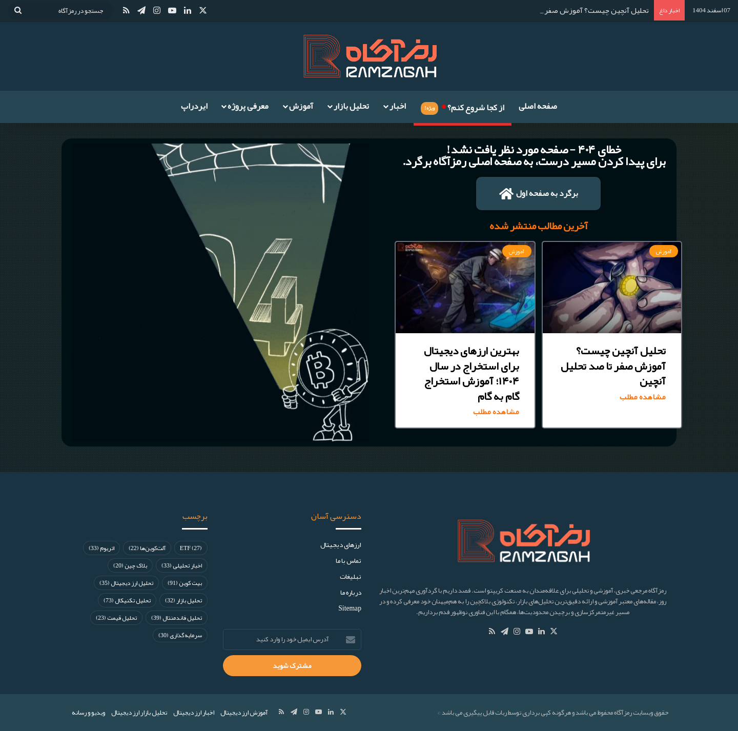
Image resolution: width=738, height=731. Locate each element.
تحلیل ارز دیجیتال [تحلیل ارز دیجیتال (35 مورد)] (126, 583)
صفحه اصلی (538, 106)
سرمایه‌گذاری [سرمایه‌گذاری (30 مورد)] (180, 635)
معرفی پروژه (248, 106)
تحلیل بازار (351, 106)
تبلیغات (350, 576)
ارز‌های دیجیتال (340, 545)
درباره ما (350, 592)
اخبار (397, 106)
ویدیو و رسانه (88, 712)
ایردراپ (194, 106)
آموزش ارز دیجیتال (244, 712)
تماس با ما (348, 560)
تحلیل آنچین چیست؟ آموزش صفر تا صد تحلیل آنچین (567, 10)
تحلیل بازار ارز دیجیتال (139, 712)
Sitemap (349, 608)
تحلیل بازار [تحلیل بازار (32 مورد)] (183, 600)
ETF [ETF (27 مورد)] (191, 548)
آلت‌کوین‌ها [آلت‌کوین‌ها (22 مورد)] (147, 548)
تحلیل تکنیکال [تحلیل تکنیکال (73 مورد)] (127, 600)
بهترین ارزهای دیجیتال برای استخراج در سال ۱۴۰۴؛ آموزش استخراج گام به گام (471, 373)
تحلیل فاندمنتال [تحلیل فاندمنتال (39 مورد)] (176, 618)
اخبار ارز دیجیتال (193, 712)
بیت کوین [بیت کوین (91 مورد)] (185, 583)
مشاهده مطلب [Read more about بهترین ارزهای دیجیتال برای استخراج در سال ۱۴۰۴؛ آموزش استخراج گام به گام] (496, 412)
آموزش (301, 106)
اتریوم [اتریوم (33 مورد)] (101, 548)
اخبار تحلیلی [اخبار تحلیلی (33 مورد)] (181, 565)
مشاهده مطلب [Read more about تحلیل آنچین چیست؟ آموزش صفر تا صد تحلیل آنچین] (643, 397)
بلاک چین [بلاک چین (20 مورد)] (130, 565)
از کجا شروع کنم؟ (462, 106)
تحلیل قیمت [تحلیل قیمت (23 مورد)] (116, 618)
